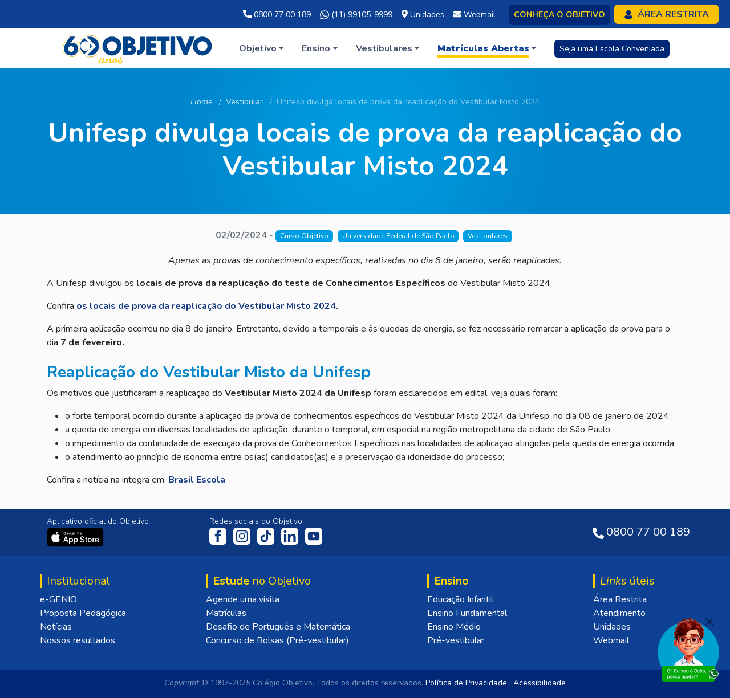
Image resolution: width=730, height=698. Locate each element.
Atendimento (619, 613)
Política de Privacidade (466, 682)
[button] (261, 48)
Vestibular (244, 101)
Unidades (612, 627)
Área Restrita (620, 599)
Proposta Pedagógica (83, 613)
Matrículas (226, 613)
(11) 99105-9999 (356, 15)
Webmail (611, 640)
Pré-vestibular (455, 640)
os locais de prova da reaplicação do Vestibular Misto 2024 (206, 306)
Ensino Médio (454, 627)
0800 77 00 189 (277, 14)
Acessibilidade (539, 682)
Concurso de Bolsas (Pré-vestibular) (277, 640)
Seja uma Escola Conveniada (611, 48)
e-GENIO (58, 599)
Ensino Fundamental (467, 613)
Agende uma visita (242, 599)
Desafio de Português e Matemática (278, 627)
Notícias (56, 627)
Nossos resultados (77, 640)
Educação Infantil (460, 599)
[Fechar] (709, 621)
